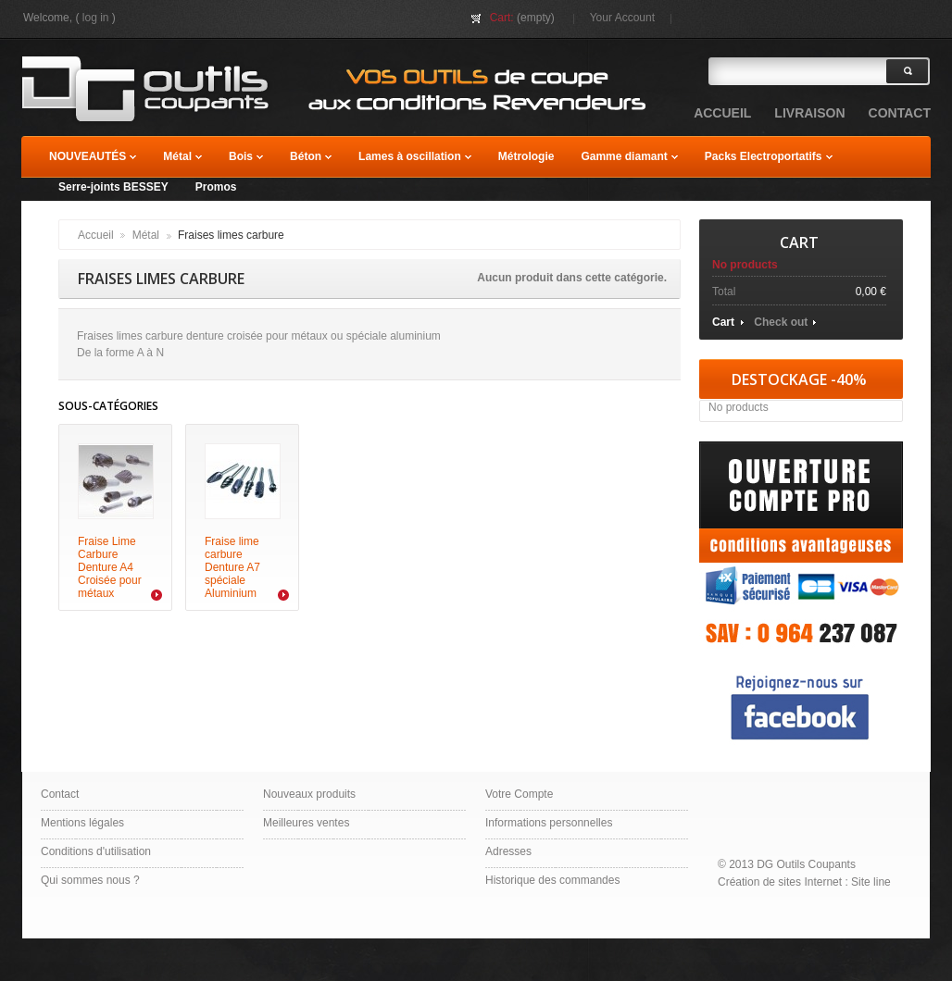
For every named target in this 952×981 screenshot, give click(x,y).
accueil (722, 113)
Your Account (622, 17)
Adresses (508, 851)
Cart (799, 242)
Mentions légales (82, 822)
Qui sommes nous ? (90, 880)
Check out (781, 322)
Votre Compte (519, 794)
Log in (95, 17)
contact (900, 113)
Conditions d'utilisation (96, 851)
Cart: (502, 17)
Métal (145, 235)
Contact (60, 794)
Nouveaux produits (309, 794)
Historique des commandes (552, 880)
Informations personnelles (548, 822)
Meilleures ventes (306, 822)
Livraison (809, 113)
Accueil (96, 235)
